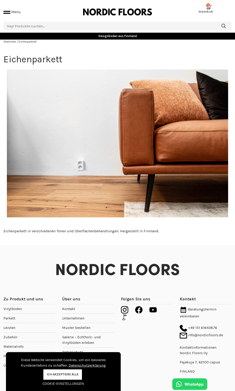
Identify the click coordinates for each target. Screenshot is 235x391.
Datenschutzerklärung (87, 365)
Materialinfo (13, 341)
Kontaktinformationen (198, 342)
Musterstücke (15, 350)
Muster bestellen (76, 322)
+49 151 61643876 (198, 322)
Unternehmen (73, 312)
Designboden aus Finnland (117, 30)
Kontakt (68, 303)
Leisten (9, 322)
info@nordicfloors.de (201, 329)
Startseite (10, 36)
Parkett (9, 312)
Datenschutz (72, 346)
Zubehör (10, 331)
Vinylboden (12, 303)
